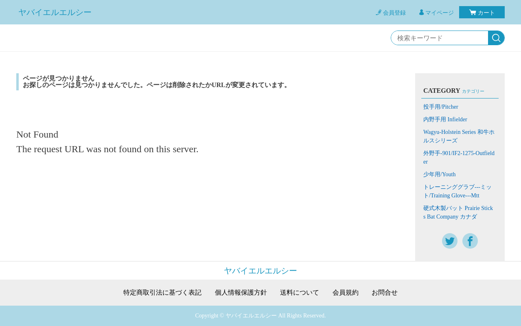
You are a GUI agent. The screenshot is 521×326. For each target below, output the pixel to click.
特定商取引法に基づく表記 (162, 292)
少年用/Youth (439, 174)
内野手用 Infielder (445, 119)
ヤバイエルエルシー (55, 12)
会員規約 (346, 292)
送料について (299, 292)
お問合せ (385, 292)
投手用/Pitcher (440, 107)
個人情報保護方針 (241, 292)
